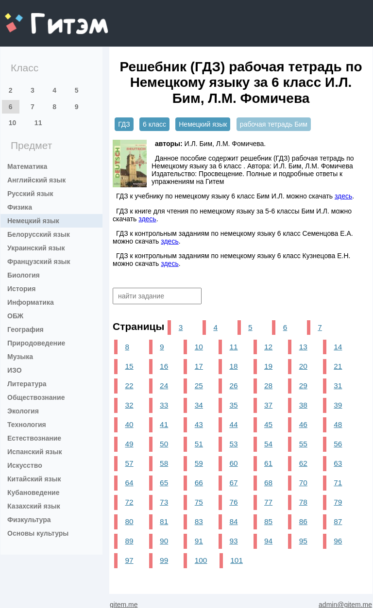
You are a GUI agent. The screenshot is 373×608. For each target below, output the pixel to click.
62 (303, 463)
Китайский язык (34, 479)
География (25, 329)
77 (268, 502)
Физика (19, 207)
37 (268, 405)
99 (164, 560)
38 (303, 405)
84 (233, 521)
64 (129, 482)
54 (268, 444)
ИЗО (14, 370)
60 (233, 463)
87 (338, 521)
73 (164, 502)
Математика (27, 166)
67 (233, 482)
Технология (26, 424)
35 (233, 405)
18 (233, 366)
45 (268, 424)
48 (338, 424)
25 (199, 385)
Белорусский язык (38, 234)
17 (199, 366)
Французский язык (38, 261)
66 (199, 482)
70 (303, 482)
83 (199, 521)
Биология (23, 275)
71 (338, 482)
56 (338, 444)
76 (233, 502)
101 (236, 560)
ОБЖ (15, 316)
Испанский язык (34, 452)
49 (129, 444)
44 (233, 424)
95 (303, 541)
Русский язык (30, 193)
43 (199, 424)
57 (129, 463)
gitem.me (30, 17)
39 (338, 405)
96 (338, 541)
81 (164, 521)
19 (268, 366)
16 (164, 366)
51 (199, 444)
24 (164, 385)
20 (303, 366)
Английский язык (36, 180)
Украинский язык (36, 248)
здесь (343, 196)
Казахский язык (33, 506)
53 (233, 444)
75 (199, 502)
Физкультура (29, 520)
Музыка (20, 357)
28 (268, 385)
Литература (27, 384)
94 (268, 541)
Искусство (24, 465)
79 (338, 502)
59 (199, 463)
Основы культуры (37, 533)
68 (268, 482)
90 (164, 541)
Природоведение (36, 343)
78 (303, 502)
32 (129, 405)
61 (268, 463)
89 (129, 541)
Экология (23, 411)
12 (268, 347)
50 (164, 444)
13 (303, 347)
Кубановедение (33, 492)
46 (303, 424)
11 (38, 123)
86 (303, 521)
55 (303, 444)
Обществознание (36, 397)
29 (303, 385)
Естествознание (34, 438)
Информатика (30, 302)
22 (129, 385)
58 (164, 463)
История (21, 289)
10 (13, 123)
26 (233, 385)
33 (164, 405)
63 (338, 463)
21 (338, 366)
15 (129, 366)
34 (199, 405)
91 (199, 541)
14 (338, 347)
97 (129, 560)
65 (164, 482)
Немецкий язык (33, 221)
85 (268, 521)
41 (164, 424)
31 (338, 385)
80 (129, 521)
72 (129, 502)
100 (201, 560)
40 (129, 424)
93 (233, 541)
